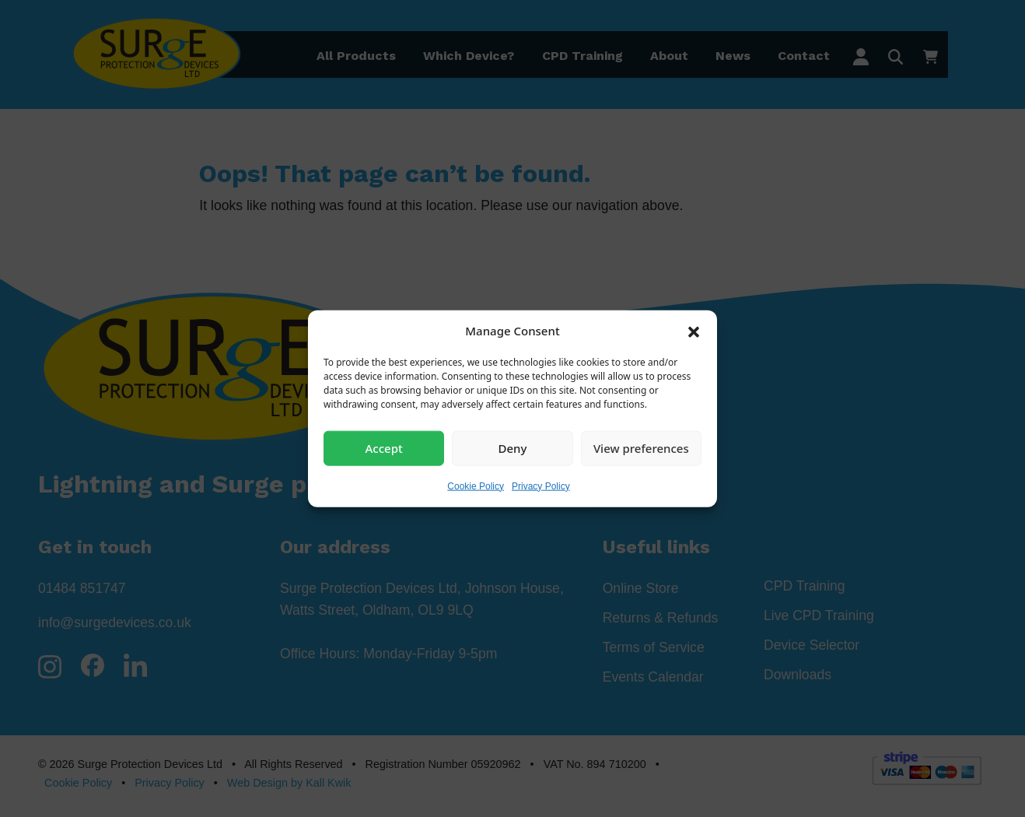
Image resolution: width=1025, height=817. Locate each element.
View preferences (641, 448)
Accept (384, 448)
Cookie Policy (475, 485)
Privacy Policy (541, 485)
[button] (693, 330)
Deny (513, 448)
